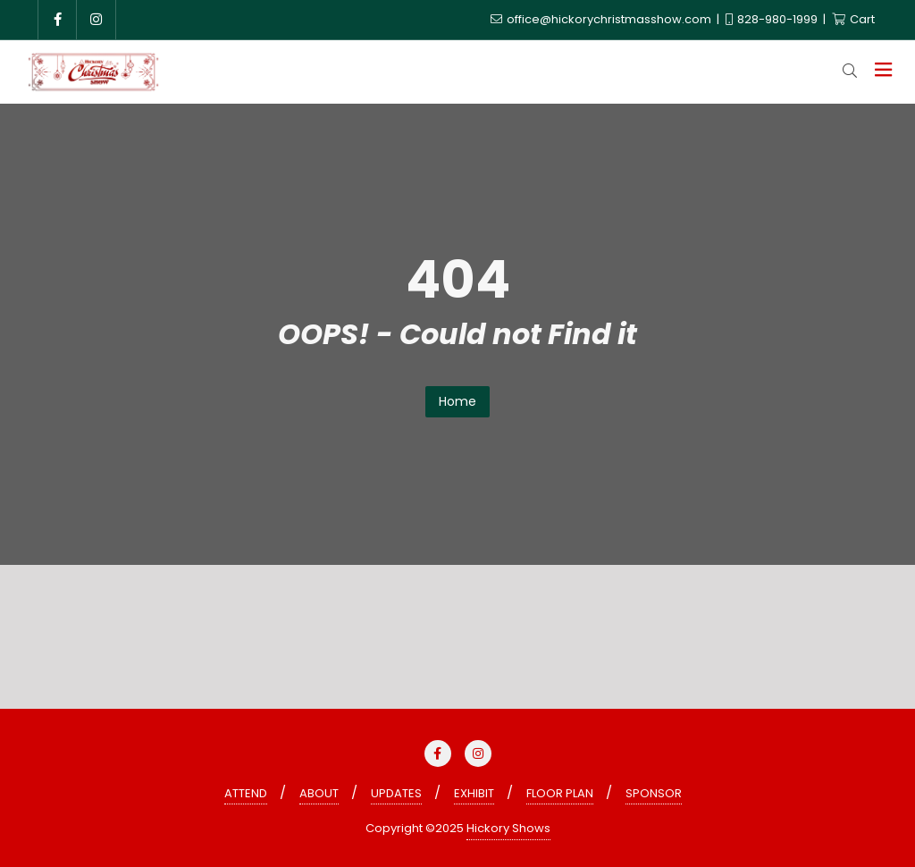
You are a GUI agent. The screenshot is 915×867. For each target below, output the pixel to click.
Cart (853, 19)
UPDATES (396, 793)
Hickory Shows (508, 828)
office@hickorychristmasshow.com (602, 19)
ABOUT (319, 793)
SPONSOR (653, 793)
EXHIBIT (474, 793)
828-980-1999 (773, 19)
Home (457, 401)
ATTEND (245, 793)
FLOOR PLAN (559, 793)
